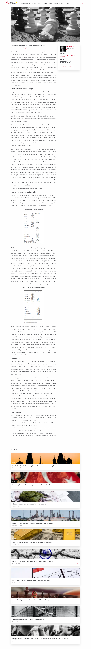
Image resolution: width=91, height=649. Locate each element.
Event (14, 557)
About (68, 3)
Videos (55, 3)
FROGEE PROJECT (36, 3)
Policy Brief (25, 48)
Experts (61, 3)
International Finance (65, 55)
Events (45, 3)
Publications (25, 3)
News (50, 3)
